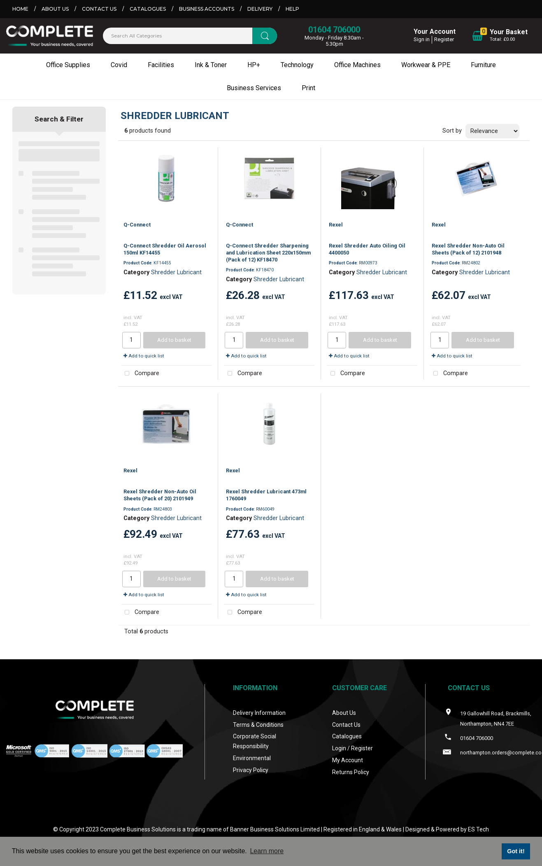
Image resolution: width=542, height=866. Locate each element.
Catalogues (148, 9)
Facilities (161, 65)
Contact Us (99, 9)
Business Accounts (206, 9)
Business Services (254, 88)
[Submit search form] (264, 36)
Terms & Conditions (258, 724)
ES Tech (478, 829)
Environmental (252, 758)
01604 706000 (334, 30)
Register (444, 39)
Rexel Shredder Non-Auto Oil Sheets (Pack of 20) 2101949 (159, 495)
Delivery (259, 9)
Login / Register (352, 748)
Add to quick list (143, 356)
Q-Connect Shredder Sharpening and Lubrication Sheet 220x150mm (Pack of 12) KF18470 (268, 253)
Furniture (483, 65)
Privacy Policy (250, 770)
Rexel (336, 225)
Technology (297, 65)
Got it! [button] (515, 851)
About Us (55, 9)
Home (20, 9)
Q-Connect (137, 225)
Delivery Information (259, 713)
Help (292, 9)
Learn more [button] (267, 850)
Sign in (422, 39)
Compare (140, 374)
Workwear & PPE (425, 65)
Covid (119, 65)
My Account (347, 760)
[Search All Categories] (190, 36)
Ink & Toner (211, 65)
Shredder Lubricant (176, 272)
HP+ (253, 65)
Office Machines (357, 65)
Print (308, 88)
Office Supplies (68, 65)
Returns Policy (350, 772)
